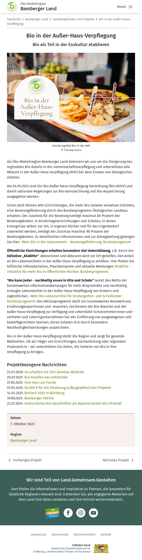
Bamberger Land (36, 19)
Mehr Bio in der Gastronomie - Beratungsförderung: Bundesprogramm (76, 242)
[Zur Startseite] (13, 7)
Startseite (14, 19)
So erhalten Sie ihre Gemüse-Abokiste (54, 372)
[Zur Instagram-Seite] (80, 512)
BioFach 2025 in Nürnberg (44, 393)
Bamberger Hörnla (39, 398)
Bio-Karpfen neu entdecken (46, 377)
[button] (130, 6)
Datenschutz (60, 534)
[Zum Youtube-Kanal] (93, 512)
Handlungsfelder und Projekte (73, 19)
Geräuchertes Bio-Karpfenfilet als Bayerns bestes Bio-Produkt (73, 403)
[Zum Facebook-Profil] (68, 512)
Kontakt (106, 534)
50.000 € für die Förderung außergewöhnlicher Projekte (67, 388)
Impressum (38, 534)
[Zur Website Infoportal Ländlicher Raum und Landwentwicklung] (52, 512)
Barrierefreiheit (84, 534)
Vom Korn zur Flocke (40, 382)
